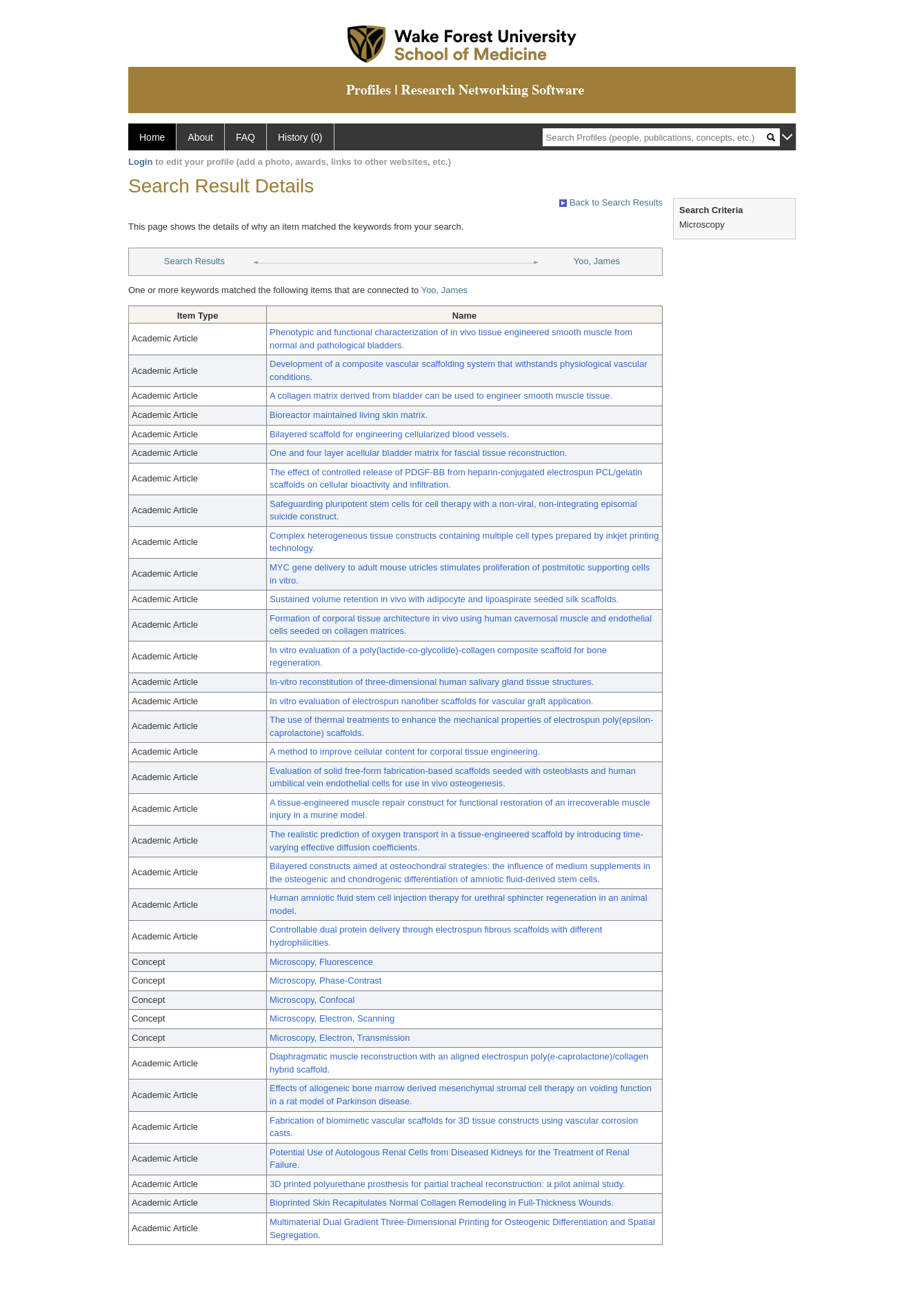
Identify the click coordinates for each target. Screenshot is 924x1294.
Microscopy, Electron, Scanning (332, 1018)
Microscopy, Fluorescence (321, 962)
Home (152, 137)
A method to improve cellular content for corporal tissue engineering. (405, 751)
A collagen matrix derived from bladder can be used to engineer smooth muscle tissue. (441, 395)
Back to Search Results (611, 202)
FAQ (245, 137)
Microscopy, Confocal (312, 1000)
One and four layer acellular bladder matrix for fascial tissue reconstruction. (418, 453)
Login (140, 162)
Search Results (194, 261)
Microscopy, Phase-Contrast (325, 980)
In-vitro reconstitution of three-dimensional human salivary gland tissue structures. (432, 682)
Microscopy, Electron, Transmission (340, 1038)
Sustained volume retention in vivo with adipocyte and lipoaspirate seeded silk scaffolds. (444, 599)
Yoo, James (597, 261)
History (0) (300, 137)
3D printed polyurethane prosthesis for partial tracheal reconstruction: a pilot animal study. (447, 1184)
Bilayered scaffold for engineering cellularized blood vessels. (389, 434)
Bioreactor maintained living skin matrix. (349, 415)
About (200, 137)
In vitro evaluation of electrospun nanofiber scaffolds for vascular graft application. (431, 701)
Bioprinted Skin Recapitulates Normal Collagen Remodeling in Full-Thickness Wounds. (442, 1202)
